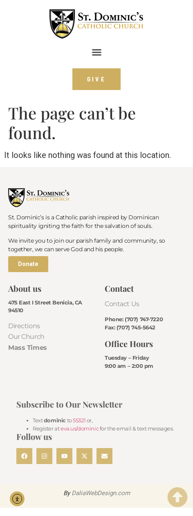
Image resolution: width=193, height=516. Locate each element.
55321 (79, 420)
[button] (96, 52)
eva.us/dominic (80, 428)
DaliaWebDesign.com (101, 493)
